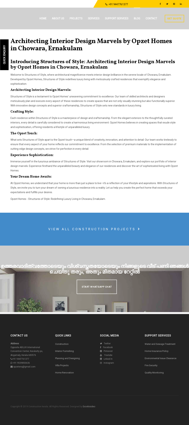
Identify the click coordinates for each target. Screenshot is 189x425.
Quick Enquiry (4, 54)
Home (42, 18)
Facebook (106, 347)
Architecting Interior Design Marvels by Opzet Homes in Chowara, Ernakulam (91, 45)
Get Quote (174, 18)
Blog (137, 18)
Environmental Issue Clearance (160, 358)
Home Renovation (64, 372)
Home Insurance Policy (156, 351)
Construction (62, 344)
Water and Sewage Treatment (160, 344)
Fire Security (151, 365)
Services (93, 18)
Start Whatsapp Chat (97, 286)
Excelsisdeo (88, 406)
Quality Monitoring (154, 372)
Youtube (106, 355)
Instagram (107, 363)
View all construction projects (94, 229)
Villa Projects (62, 365)
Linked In (106, 359)
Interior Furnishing (64, 351)
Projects (76, 18)
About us (58, 18)
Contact (151, 18)
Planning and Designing (67, 358)
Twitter (105, 343)
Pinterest (106, 351)
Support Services (116, 18)
